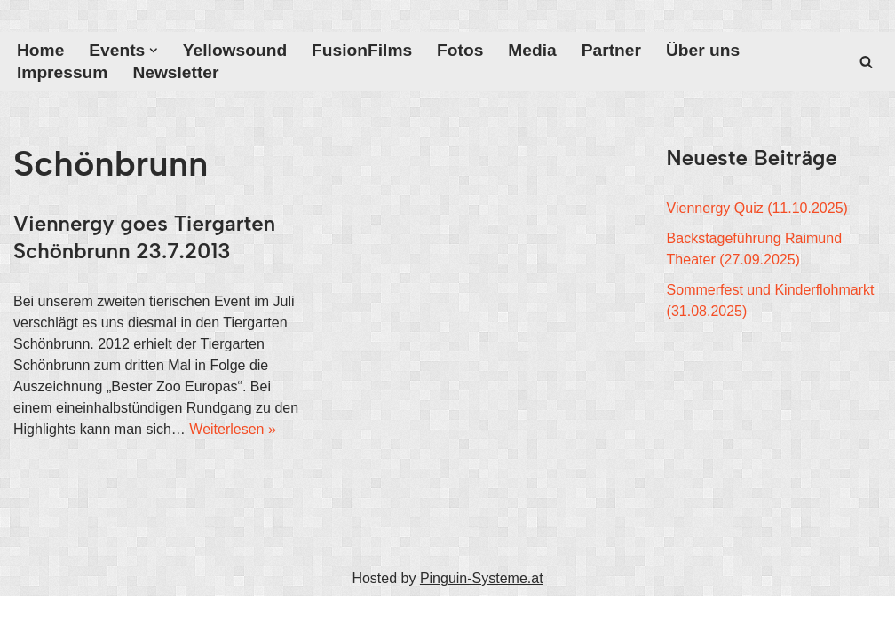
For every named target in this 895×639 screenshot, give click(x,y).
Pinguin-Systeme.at (481, 578)
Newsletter (175, 72)
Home (40, 50)
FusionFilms (362, 50)
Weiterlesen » (232, 429)
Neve (29, 617)
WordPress (192, 617)
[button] (153, 50)
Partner (611, 50)
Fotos (460, 50)
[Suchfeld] (866, 61)
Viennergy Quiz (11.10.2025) (757, 208)
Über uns (703, 50)
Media (532, 50)
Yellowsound (235, 50)
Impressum (62, 72)
